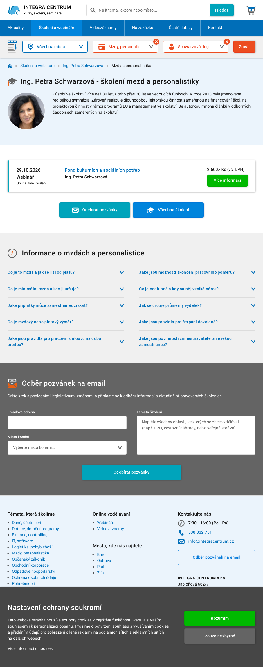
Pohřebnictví (23, 583)
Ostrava (104, 561)
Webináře (105, 523)
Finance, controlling (30, 535)
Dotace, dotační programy (35, 529)
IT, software (22, 541)
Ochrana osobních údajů (34, 577)
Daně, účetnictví (26, 523)
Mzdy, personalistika (30, 553)
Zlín (100, 573)
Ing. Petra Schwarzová (83, 66)
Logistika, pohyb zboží (32, 547)
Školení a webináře (37, 66)
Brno (101, 554)
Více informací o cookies (30, 648)
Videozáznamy (110, 529)
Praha (102, 567)
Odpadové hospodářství (33, 571)
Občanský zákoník (28, 559)
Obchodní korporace (30, 565)
